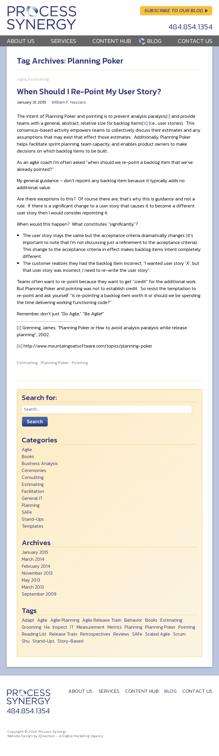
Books (28, 456)
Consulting (33, 477)
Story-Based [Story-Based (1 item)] (70, 640)
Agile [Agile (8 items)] (42, 619)
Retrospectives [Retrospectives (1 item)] (95, 633)
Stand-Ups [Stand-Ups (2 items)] (44, 640)
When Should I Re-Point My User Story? (89, 91)
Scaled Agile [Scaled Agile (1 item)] (157, 633)
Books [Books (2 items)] (151, 619)
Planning (31, 505)
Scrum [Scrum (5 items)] (179, 633)
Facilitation (33, 491)
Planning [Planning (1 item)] (133, 626)
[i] (168, 116)
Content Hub (111, 41)
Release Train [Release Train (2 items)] (63, 633)
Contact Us (195, 41)
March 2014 (33, 559)
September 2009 (39, 593)
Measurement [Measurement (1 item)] (91, 626)
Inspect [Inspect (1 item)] (60, 626)
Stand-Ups (33, 519)
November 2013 (37, 572)
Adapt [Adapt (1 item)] (28, 619)
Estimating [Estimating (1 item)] (171, 619)
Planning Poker (55, 362)
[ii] (145, 123)
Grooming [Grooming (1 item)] (31, 626)
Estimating (38, 79)
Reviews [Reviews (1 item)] (121, 633)
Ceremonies (34, 470)
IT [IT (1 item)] (72, 626)
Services (63, 41)
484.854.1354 (190, 26)
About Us (21, 41)
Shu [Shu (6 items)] (26, 640)
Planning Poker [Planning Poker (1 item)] (160, 626)
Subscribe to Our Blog (173, 10)
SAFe (27, 512)
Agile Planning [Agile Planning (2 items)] (64, 619)
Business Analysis (40, 463)
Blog (154, 41)
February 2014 (36, 566)
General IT (32, 498)
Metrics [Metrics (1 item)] (114, 626)
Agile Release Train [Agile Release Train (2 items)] (101, 619)
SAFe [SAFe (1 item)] (137, 633)
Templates (32, 525)
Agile (21, 79)
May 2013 (31, 579)
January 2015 (35, 552)
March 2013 (33, 586)
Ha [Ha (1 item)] (47, 626)
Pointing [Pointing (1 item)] (186, 626)
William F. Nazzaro (68, 102)
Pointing (80, 362)
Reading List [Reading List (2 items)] (34, 633)
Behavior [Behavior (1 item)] (133, 619)
